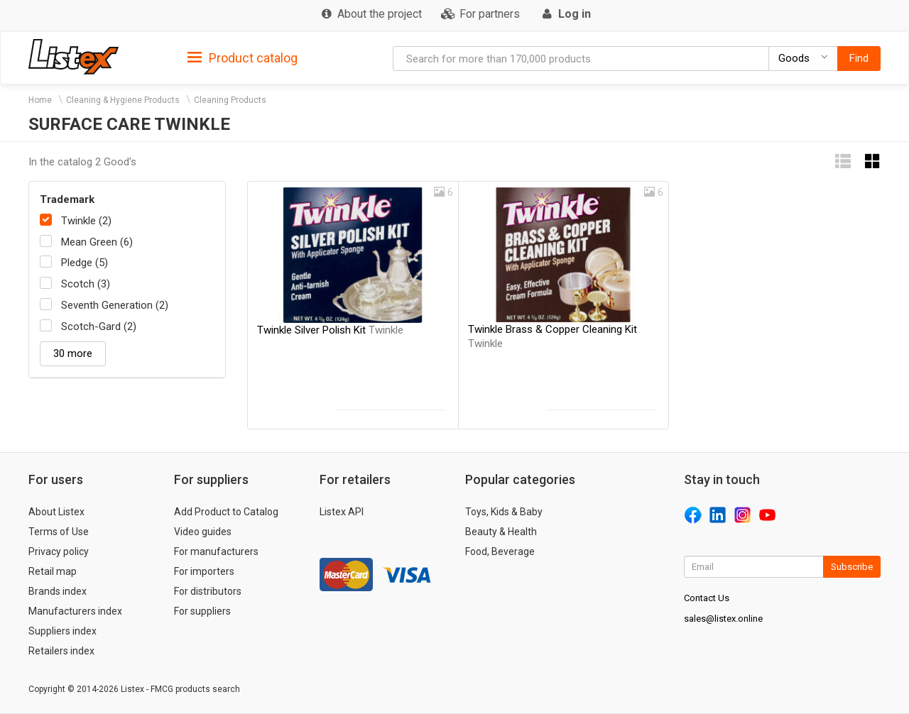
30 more (72, 353)
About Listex (56, 511)
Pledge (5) (84, 262)
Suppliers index (62, 631)
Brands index (57, 591)
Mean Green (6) (97, 242)
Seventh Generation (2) (114, 305)
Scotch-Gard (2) (98, 326)
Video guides (203, 531)
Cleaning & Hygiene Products (123, 100)
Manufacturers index (75, 611)
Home (40, 100)
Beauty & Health (501, 531)
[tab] (242, 57)
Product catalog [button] (242, 58)
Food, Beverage (500, 551)
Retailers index (61, 651)
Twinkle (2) (86, 220)
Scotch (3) (85, 284)
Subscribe (852, 566)
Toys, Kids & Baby (504, 511)
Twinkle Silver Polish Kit (330, 330)
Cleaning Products (230, 100)
